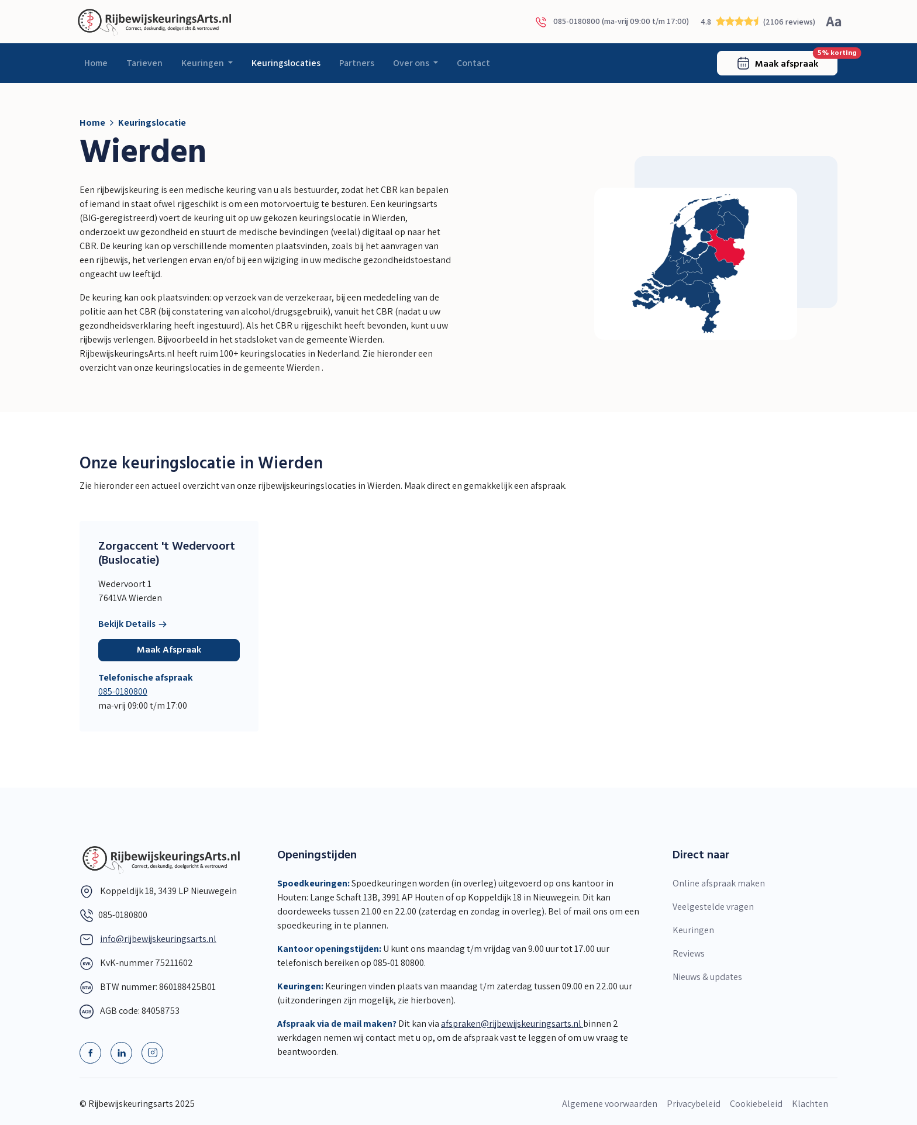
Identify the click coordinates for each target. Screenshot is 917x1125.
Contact (473, 63)
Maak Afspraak (169, 650)
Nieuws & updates (707, 977)
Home (96, 63)
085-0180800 (122, 691)
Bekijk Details (132, 624)
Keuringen (203, 63)
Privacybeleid (693, 1104)
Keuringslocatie (152, 122)
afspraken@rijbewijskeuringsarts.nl (512, 1023)
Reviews (689, 953)
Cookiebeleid (756, 1104)
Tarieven (144, 63)
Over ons (412, 63)
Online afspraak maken (719, 883)
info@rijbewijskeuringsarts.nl (158, 939)
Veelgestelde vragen (713, 906)
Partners (356, 63)
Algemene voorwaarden (609, 1104)
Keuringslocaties (285, 63)
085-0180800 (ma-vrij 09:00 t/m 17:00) (612, 22)
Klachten (810, 1104)
